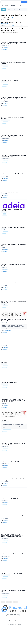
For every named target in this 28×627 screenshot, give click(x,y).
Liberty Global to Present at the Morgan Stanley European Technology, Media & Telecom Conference (13, 43)
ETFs (14, 9)
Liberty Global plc (5, 269)
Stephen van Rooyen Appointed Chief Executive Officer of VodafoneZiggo (13, 302)
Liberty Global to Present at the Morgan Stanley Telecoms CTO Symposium (13, 554)
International (15, 12)
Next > (16, 32)
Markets (3, 9)
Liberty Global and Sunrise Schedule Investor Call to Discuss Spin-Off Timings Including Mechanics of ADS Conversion (13, 62)
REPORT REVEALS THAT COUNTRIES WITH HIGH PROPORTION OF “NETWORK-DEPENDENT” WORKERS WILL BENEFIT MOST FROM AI (13, 401)
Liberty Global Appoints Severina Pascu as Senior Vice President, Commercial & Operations (13, 381)
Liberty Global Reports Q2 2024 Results (9, 192)
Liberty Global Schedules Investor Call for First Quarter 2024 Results (13, 362)
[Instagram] (18, 620)
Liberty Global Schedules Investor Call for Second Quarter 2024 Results (13, 245)
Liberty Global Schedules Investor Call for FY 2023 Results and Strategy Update (14, 479)
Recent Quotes (4, 5)
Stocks (9, 9)
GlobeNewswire (5, 332)
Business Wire (4, 49)
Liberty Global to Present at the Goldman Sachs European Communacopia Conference (13, 156)
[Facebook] (12, 620)
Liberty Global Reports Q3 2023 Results (9, 498)
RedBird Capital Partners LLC (7, 330)
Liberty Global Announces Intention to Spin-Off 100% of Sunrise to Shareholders (13, 444)
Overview (3, 12)
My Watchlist (13, 5)
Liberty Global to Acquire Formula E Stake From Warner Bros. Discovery (13, 265)
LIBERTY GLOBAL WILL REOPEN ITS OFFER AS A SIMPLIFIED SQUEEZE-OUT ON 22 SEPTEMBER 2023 (12, 573)
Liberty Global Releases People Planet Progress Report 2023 (13, 174)
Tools (19, 9)
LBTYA (11, 18)
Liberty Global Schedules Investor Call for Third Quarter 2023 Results (13, 591)
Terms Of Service (14, 617)
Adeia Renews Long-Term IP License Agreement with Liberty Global (12, 210)
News (7, 12)
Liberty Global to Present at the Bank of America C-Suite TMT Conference (13, 283)
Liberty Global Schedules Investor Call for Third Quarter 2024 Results (13, 118)
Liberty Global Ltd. (5, 47)
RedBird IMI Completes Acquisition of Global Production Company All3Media (13, 320)
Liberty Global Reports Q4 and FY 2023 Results (11, 461)
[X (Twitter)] (9, 620)
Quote (4, 25)
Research (22, 25)
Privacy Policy (21, 615)
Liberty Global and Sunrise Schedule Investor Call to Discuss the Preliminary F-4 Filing (12, 136)
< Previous (3, 32)
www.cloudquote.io (23, 613)
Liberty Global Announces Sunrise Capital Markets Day (13, 227)
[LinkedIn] (15, 620)
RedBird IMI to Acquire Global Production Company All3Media (12, 419)
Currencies (10, 12)
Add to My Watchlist (4, 23)
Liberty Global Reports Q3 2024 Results (9, 80)
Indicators (21, 5)
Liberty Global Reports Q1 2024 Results (9, 344)
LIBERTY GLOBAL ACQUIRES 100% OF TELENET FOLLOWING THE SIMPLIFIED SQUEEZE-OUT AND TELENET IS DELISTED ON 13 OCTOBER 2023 (12, 535)
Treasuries (20, 12)
